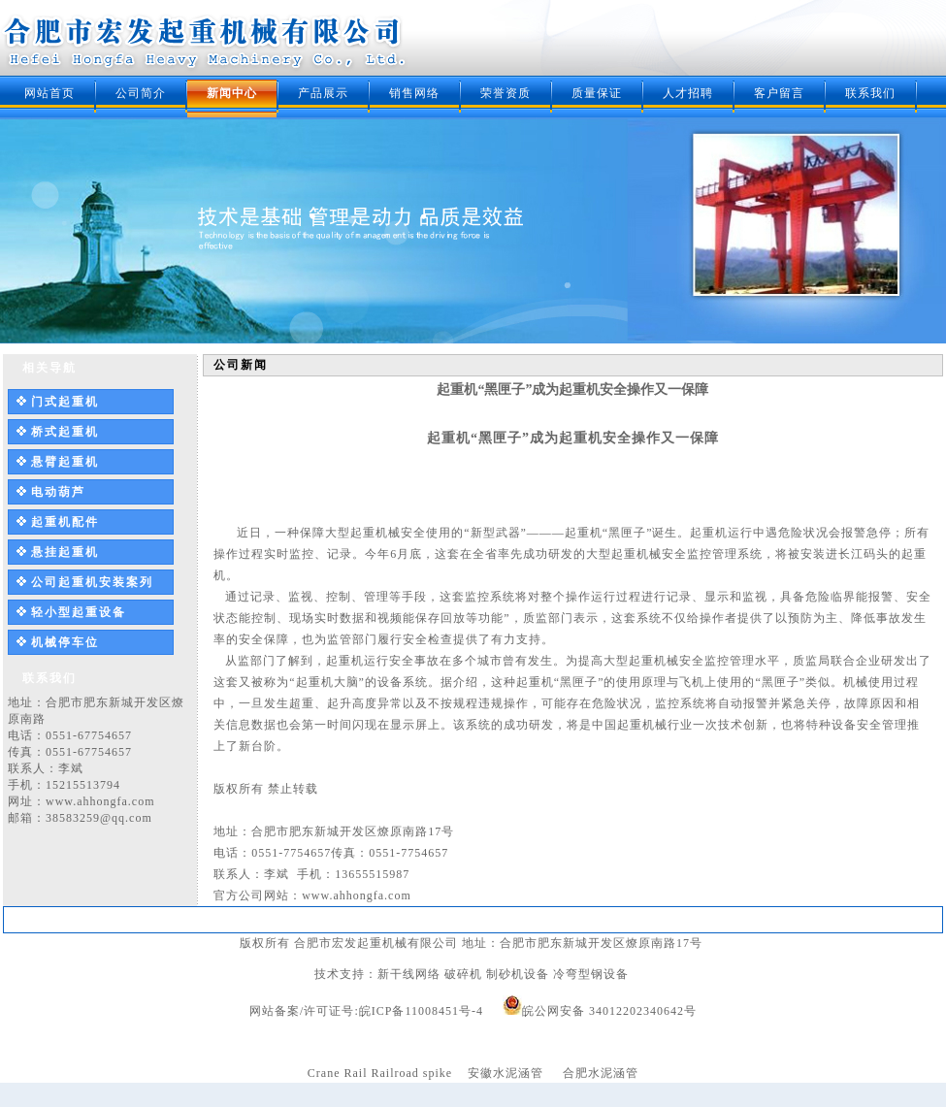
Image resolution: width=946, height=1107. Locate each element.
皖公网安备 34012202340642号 (609, 1011)
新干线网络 (408, 974)
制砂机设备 (517, 974)
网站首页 (49, 93)
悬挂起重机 (65, 552)
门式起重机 (65, 401)
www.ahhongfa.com (100, 801)
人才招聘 (688, 93)
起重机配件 (65, 522)
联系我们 (870, 93)
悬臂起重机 (65, 462)
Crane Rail (338, 1073)
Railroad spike (412, 1073)
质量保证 (596, 93)
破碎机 (463, 974)
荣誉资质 (505, 93)
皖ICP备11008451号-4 (421, 1011)
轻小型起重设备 (78, 612)
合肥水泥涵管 (600, 1073)
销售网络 (414, 93)
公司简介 (140, 93)
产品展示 (323, 93)
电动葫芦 (58, 492)
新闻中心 (232, 93)
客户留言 (779, 93)
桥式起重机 (65, 432)
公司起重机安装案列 (92, 582)
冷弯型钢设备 (591, 974)
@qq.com (126, 818)
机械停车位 (65, 642)
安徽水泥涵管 (505, 1073)
